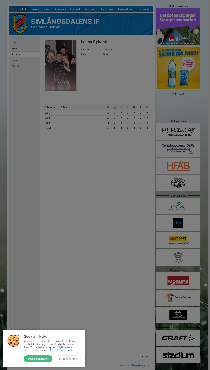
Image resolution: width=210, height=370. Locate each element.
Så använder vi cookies (63, 350)
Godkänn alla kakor (38, 358)
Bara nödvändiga (68, 358)
